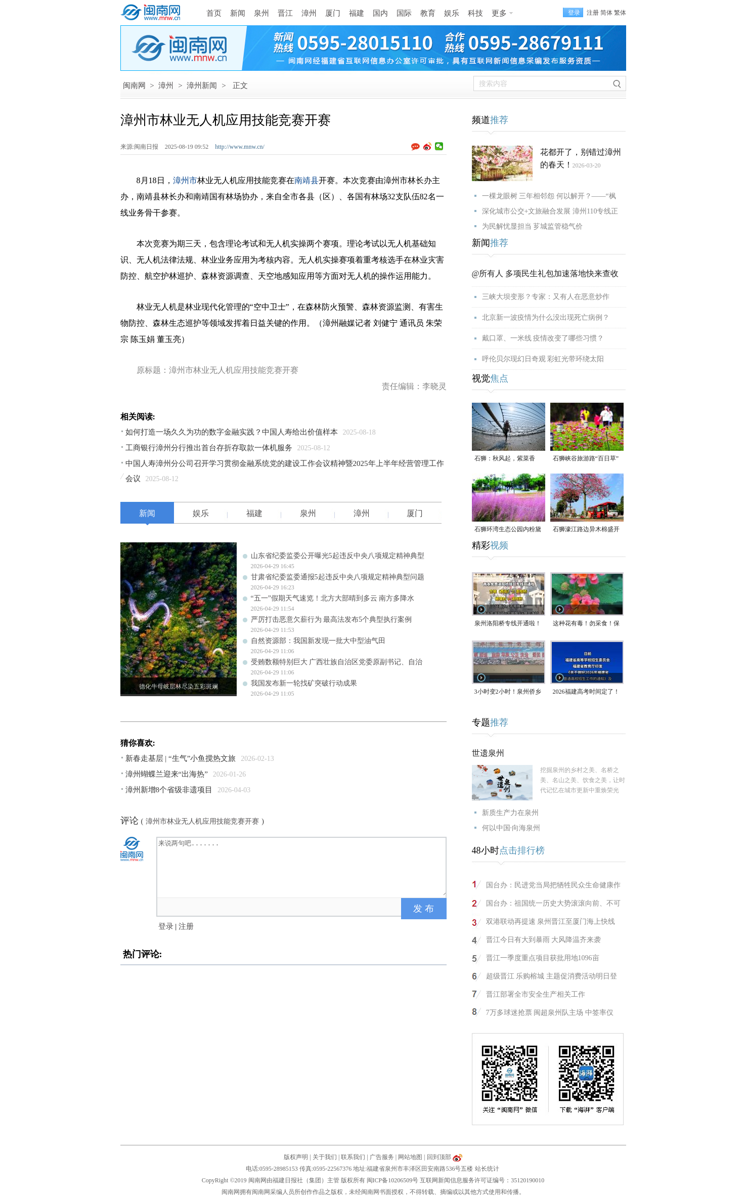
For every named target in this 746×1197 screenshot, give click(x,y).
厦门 (332, 13)
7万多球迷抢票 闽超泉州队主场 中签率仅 (549, 1012)
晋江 (285, 13)
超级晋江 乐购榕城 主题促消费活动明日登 (551, 976)
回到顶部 (439, 1157)
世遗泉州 (488, 753)
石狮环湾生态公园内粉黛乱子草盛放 (507, 530)
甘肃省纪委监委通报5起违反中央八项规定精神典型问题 (337, 577)
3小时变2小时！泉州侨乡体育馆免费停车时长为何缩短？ (507, 692)
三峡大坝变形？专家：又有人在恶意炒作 (545, 297)
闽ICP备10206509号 (393, 1180)
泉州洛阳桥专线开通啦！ (507, 623)
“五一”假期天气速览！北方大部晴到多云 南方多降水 (333, 598)
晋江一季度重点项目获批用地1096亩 (542, 958)
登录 (165, 926)
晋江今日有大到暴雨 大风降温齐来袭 (543, 940)
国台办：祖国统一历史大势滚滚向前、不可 (553, 903)
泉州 (261, 13)
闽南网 (134, 85)
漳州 (309, 13)
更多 (499, 13)
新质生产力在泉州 (510, 813)
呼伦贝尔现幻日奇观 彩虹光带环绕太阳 (543, 359)
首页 (214, 13)
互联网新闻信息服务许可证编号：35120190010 (482, 1180)
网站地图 (410, 1157)
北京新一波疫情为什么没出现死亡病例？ (545, 317)
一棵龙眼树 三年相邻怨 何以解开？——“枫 (549, 196)
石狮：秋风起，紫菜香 (504, 458)
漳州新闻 (202, 85)
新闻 (237, 13)
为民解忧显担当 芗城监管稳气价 (532, 226)
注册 (593, 12)
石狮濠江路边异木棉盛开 (586, 529)
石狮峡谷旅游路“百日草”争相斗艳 (586, 459)
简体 (606, 12)
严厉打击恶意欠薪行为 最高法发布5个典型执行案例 (331, 619)
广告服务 (382, 1157)
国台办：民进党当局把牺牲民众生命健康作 (553, 885)
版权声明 (296, 1157)
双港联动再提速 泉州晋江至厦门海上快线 (551, 921)
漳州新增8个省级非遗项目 (169, 790)
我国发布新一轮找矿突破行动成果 (304, 683)
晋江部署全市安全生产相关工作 (535, 994)
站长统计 (487, 1168)
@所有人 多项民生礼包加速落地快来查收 (545, 273)
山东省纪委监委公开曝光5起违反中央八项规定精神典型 (337, 556)
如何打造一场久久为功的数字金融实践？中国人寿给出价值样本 (231, 432)
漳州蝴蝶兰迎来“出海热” (166, 774)
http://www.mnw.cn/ (240, 146)
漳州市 (185, 180)
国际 (404, 13)
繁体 (620, 12)
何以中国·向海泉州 (511, 828)
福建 (356, 13)
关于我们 (325, 1157)
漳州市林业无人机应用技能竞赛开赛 (202, 821)
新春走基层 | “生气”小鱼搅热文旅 (180, 758)
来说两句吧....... (302, 866)
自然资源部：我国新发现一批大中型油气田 (318, 641)
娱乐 (451, 13)
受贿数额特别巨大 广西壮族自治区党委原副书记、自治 (337, 662)
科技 (475, 13)
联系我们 (353, 1157)
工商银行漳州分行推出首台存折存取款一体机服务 (208, 448)
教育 (427, 13)
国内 (380, 13)
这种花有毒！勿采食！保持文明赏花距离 (586, 624)
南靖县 (306, 180)
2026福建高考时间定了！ (586, 691)
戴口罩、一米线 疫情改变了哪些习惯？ (543, 338)
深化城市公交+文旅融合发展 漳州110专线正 (550, 211)
